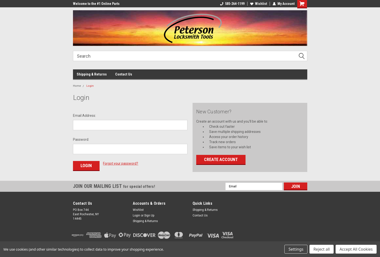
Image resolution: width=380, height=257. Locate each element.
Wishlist (258, 4)
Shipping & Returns (92, 74)
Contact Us (123, 74)
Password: (81, 139)
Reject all (321, 249)
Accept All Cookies (356, 249)
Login (90, 85)
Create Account (221, 159)
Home (77, 85)
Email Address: (84, 116)
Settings (295, 249)
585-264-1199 (232, 4)
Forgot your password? (120, 163)
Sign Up (149, 215)
